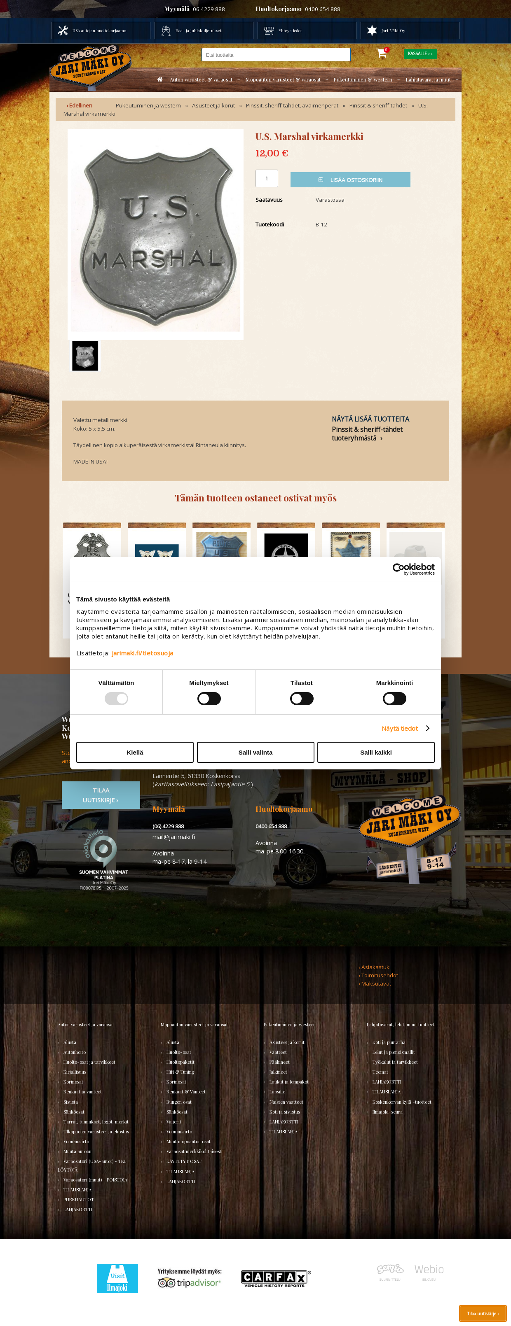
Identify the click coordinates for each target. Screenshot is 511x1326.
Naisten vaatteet (286, 1102)
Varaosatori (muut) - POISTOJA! (96, 1180)
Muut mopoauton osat (188, 1141)
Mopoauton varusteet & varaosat (283, 79)
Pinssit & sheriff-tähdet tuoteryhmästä (367, 433)
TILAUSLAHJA (77, 1189)
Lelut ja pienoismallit (394, 1052)
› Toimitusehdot (378, 975)
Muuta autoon (77, 1151)
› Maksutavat (375, 983)
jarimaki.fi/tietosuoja (142, 653)
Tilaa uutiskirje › (483, 1314)
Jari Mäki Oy (393, 30)
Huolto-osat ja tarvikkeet (89, 1062)
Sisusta (70, 1102)
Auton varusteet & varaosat (201, 79)
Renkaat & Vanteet (186, 1091)
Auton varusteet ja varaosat (86, 1024)
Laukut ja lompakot (289, 1082)
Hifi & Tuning (180, 1072)
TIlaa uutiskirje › (101, 795)
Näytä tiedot (400, 728)
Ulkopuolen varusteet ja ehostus (96, 1131)
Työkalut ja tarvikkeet (395, 1062)
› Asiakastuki (375, 967)
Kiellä (135, 752)
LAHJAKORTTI (77, 1209)
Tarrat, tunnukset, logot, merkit (96, 1122)
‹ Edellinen (79, 105)
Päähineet (280, 1062)
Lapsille (277, 1091)
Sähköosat (73, 1112)
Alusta (69, 1042)
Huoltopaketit (180, 1062)
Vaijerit (173, 1122)
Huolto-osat (178, 1052)
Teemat (380, 1072)
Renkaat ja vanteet (82, 1091)
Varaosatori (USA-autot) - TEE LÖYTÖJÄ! (92, 1165)
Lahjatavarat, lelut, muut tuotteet (401, 1024)
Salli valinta (256, 752)
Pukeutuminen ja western (148, 105)
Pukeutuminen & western (362, 79)
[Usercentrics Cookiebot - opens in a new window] (399, 569)
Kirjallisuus (74, 1072)
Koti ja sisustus (285, 1112)
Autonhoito (74, 1052)
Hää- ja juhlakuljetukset (199, 30)
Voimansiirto (76, 1141)
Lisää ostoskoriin (350, 180)
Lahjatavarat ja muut (428, 79)
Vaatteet (278, 1052)
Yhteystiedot (290, 30)
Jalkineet (278, 1072)
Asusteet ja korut (213, 105)
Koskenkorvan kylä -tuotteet (402, 1102)
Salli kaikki (376, 752)
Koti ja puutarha (389, 1042)
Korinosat (73, 1082)
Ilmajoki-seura (388, 1112)
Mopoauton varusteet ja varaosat (194, 1024)
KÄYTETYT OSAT (184, 1161)
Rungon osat (179, 1102)
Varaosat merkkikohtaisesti (194, 1151)
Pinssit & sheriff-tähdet (378, 105)
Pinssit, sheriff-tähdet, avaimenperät (292, 105)
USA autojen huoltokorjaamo (99, 30)
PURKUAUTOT (78, 1199)
